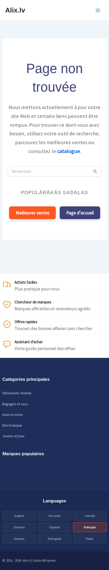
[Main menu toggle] (98, 10)
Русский (54, 516)
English (19, 516)
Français (90, 527)
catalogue (68, 151)
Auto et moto (12, 414)
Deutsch (19, 527)
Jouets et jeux (13, 436)
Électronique (12, 425)
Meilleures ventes (32, 213)
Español (54, 527)
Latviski (90, 516)
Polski (89, 539)
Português (54, 539)
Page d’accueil (80, 213)
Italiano (19, 539)
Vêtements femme (16, 393)
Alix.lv (15, 10)
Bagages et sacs (15, 404)
